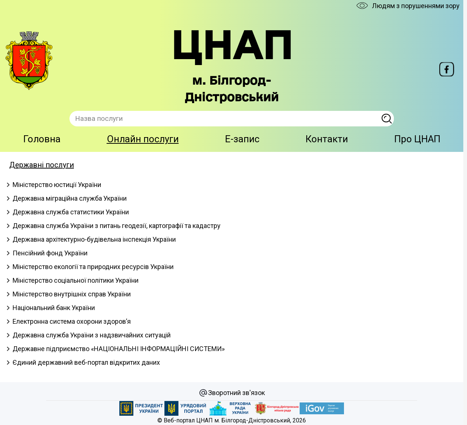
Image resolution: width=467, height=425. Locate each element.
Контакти (327, 138)
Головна (42, 138)
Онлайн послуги (143, 138)
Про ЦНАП (417, 138)
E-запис (242, 138)
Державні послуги (41, 164)
